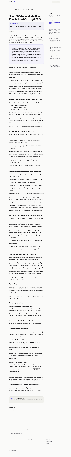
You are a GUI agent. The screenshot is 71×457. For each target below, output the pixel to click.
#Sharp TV (11, 32)
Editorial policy (48, 438)
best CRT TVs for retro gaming (18, 211)
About (47, 434)
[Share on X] (10, 412)
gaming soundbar (27, 299)
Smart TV (19, 2)
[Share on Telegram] (13, 412)
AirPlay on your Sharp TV (26, 250)
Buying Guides (47, 2)
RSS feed (47, 445)
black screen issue (24, 280)
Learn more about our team (36, 403)
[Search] (56, 2)
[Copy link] (20, 412)
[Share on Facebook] (15, 412)
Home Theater (40, 2)
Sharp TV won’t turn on (17, 127)
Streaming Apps (34, 2)
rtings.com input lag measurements (33, 261)
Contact (47, 436)
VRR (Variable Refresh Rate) (17, 275)
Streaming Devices (26, 2)
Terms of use (48, 441)
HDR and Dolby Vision (15, 344)
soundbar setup (33, 165)
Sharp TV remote (31, 103)
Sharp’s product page (37, 370)
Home (10, 10)
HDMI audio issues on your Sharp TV (22, 392)
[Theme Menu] (61, 2)
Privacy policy (48, 440)
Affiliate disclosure (49, 443)
